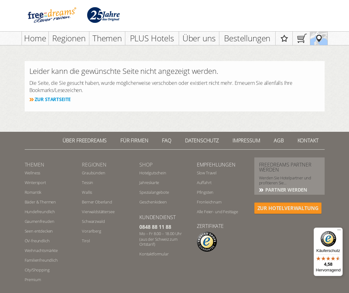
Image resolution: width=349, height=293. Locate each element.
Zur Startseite (53, 99)
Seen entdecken (39, 231)
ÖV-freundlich (37, 241)
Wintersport (35, 182)
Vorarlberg (91, 231)
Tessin (87, 182)
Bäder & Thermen (40, 202)
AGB (279, 140)
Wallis (87, 192)
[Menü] (339, 231)
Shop (145, 164)
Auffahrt (204, 182)
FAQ (166, 140)
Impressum (246, 140)
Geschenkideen (153, 202)
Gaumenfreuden (39, 221)
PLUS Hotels (152, 38)
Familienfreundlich (41, 260)
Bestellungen (247, 38)
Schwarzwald (93, 221)
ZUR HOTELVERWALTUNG (288, 208)
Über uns (199, 38)
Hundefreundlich (40, 211)
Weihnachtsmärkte (41, 250)
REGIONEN (94, 164)
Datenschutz (202, 140)
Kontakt (307, 140)
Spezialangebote (154, 192)
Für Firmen (134, 140)
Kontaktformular (154, 254)
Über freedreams (84, 140)
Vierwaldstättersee (98, 211)
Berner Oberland (97, 202)
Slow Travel (207, 173)
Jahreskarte (149, 182)
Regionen (69, 38)
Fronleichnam (209, 202)
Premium (33, 279)
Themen (107, 38)
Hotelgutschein (152, 173)
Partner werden (285, 190)
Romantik (33, 192)
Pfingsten (205, 192)
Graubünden (93, 173)
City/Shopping (37, 270)
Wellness (33, 173)
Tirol (86, 241)
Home (35, 38)
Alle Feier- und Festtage (217, 211)
